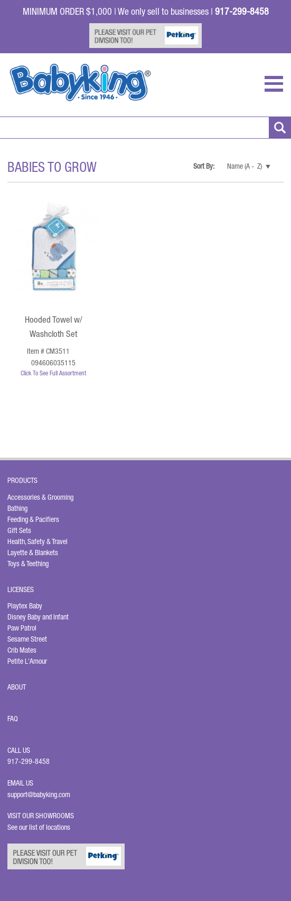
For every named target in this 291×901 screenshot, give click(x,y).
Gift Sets (19, 530)
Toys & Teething (28, 563)
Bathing (17, 508)
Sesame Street (27, 639)
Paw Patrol (21, 628)
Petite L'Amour (27, 661)
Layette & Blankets (32, 552)
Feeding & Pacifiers (33, 519)
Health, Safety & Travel (37, 541)
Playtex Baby (24, 606)
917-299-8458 (28, 761)
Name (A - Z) (244, 166)
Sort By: (204, 166)
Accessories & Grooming (40, 497)
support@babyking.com (38, 794)
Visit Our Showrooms (42, 815)
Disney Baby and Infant (38, 617)
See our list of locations (38, 827)
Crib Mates (21, 650)
